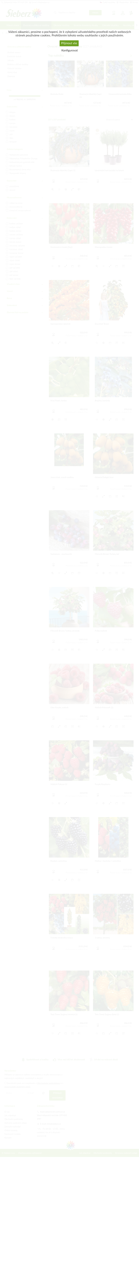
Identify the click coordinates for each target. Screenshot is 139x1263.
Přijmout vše (69, 43)
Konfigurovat (69, 50)
